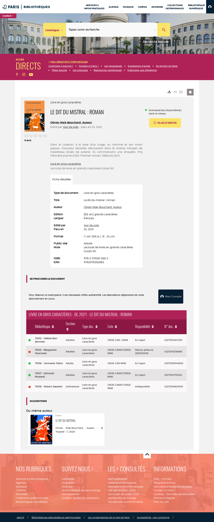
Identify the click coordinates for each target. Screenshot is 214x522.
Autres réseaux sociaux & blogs (81, 489)
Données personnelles (180, 493)
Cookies (159, 493)
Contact (167, 478)
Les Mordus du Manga (122, 497)
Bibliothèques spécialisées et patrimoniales (56, 516)
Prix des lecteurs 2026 (122, 489)
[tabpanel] (96, 227)
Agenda (21, 482)
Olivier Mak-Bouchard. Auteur (71, 122)
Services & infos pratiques (32, 478)
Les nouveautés (117, 478)
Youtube (67, 485)
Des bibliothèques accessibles (173, 485)
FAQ (156, 478)
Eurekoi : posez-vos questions (80, 497)
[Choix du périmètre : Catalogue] (54, 30)
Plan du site (161, 501)
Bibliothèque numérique (32, 501)
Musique (21, 485)
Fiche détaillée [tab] (61, 179)
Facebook (68, 478)
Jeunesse (21, 493)
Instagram (68, 482)
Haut (147, 453)
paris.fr (20, 516)
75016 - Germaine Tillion (49, 362)
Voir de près (71, 127)
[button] (210, 6)
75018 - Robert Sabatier (49, 385)
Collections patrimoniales (32, 497)
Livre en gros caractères (65, 163)
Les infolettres (70, 493)
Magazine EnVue (164, 482)
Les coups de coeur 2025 (123, 493)
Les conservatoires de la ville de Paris (109, 516)
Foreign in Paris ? (164, 489)
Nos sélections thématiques (125, 485)
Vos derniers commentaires (125, 501)
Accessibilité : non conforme (153, 516)
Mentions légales (164, 497)
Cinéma (21, 489)
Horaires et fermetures (122, 482)
